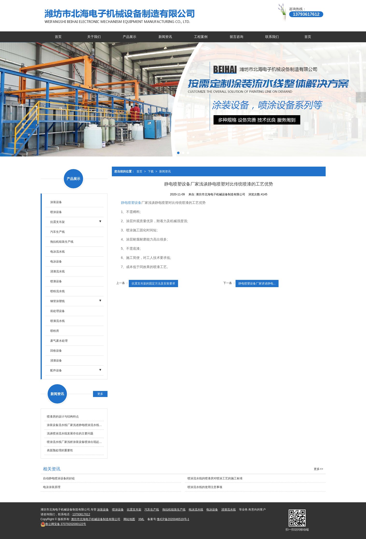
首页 (58, 37)
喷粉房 (54, 331)
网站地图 (129, 519)
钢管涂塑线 (57, 301)
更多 (100, 394)
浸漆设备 (56, 360)
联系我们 (272, 37)
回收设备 (56, 350)
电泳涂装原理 (51, 487)
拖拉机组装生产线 (61, 241)
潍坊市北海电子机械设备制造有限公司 (95, 519)
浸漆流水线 (57, 271)
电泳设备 (56, 261)
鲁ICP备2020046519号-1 (173, 519)
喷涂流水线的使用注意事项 (204, 487)
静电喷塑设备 (131, 203)
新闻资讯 (165, 37)
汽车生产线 (57, 232)
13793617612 (81, 514)
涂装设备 (56, 202)
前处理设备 (57, 311)
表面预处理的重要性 (60, 450)
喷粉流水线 (57, 291)
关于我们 (94, 37)
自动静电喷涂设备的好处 (59, 478)
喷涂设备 (56, 212)
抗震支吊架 (57, 222)
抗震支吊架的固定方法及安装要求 (153, 283)
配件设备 (56, 370)
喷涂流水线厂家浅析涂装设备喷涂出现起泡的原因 (75, 442)
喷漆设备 (56, 281)
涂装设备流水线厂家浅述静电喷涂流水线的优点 (75, 425)
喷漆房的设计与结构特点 (63, 416)
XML (141, 519)
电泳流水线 (57, 251)
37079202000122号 (63, 524)
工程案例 (201, 37)
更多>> (318, 469)
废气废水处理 (59, 340)
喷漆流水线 (57, 321)
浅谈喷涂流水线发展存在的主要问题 (70, 433)
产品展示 (129, 37)
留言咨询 (236, 37)
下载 (151, 171)
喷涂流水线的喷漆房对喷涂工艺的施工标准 (215, 478)
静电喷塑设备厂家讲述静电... (257, 283)
